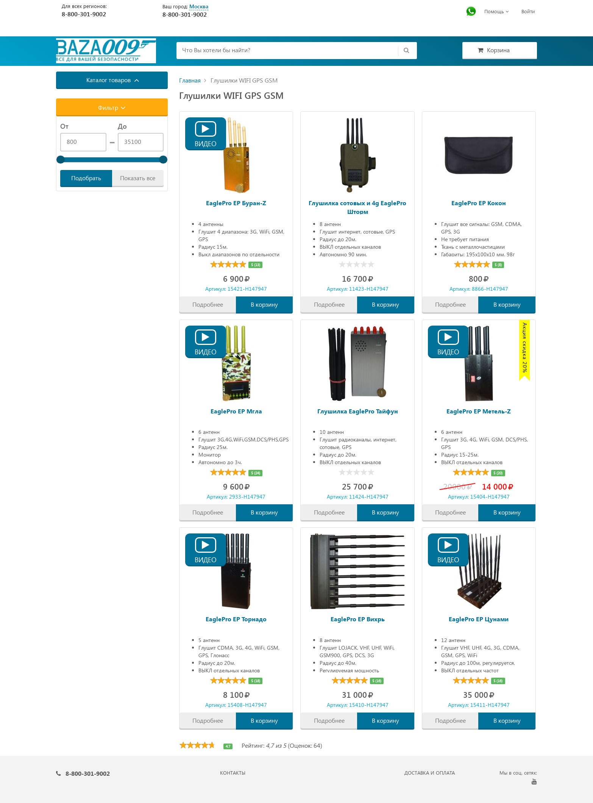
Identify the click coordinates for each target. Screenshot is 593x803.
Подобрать (86, 178)
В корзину (264, 304)
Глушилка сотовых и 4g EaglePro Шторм (357, 206)
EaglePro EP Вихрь (358, 619)
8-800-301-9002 (84, 14)
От (64, 126)
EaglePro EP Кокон (478, 203)
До (122, 126)
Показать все (137, 178)
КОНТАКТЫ (232, 772)
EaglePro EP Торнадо (236, 619)
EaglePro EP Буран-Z (236, 203)
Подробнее (207, 304)
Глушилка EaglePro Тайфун (357, 411)
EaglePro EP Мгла (236, 411)
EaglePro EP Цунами (479, 619)
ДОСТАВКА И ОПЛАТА (429, 772)
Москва (198, 6)
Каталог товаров (112, 80)
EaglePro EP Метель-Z (478, 411)
